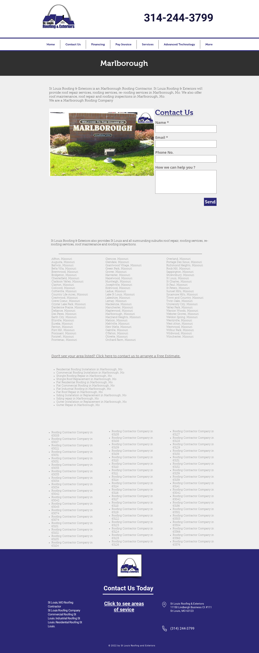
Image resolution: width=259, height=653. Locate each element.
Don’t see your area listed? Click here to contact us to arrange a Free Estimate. (115, 355)
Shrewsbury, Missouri (180, 275)
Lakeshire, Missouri (117, 298)
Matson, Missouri (116, 320)
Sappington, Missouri (179, 272)
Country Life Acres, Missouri (69, 294)
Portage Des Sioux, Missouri (184, 262)
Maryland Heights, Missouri (122, 317)
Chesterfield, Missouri (65, 278)
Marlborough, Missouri (120, 314)
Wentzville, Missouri (179, 320)
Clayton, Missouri (62, 285)
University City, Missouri (181, 304)
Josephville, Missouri (118, 285)
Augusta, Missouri (63, 262)
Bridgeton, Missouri (63, 275)
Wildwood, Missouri (179, 333)
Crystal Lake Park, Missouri (68, 304)
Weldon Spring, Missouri (181, 317)
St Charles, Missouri (179, 281)
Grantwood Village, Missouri (123, 265)
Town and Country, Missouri (184, 298)
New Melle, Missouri (118, 327)
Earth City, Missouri (63, 317)
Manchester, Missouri (119, 307)
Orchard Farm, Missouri (120, 340)
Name (160, 122)
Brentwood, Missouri (64, 272)
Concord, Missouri (63, 288)
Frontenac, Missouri (64, 340)
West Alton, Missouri (179, 324)
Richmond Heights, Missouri (184, 265)
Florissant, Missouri (63, 333)
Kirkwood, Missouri (117, 288)
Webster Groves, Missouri (182, 314)
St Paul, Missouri (176, 285)
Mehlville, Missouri (117, 324)
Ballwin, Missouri (62, 265)
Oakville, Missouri (116, 330)
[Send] (210, 202)
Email (160, 137)
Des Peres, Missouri (63, 314)
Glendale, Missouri (117, 262)
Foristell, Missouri (62, 336)
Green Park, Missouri (118, 268)
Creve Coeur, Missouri (65, 301)
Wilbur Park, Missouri (180, 330)
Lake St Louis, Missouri (120, 294)
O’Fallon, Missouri (116, 333)
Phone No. (164, 152)
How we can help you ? (175, 167)
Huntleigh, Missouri (118, 281)
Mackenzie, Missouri (118, 304)
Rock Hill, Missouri (178, 268)
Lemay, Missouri (115, 301)
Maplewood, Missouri (119, 311)
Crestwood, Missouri (64, 298)
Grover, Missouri (115, 272)
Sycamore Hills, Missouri (182, 294)
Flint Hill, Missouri (62, 330)
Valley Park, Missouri (179, 307)
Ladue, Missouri (115, 291)
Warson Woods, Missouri (182, 311)
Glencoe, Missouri (116, 259)
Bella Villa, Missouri (63, 268)
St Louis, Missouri (177, 278)
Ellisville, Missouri (62, 320)
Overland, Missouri (178, 259)
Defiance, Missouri (63, 311)
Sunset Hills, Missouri (180, 291)
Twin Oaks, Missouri (179, 301)
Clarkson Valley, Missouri (67, 281)
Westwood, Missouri (179, 327)
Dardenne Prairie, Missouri (68, 307)
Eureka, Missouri (62, 324)
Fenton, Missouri (62, 327)
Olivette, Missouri (116, 336)
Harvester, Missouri (117, 275)
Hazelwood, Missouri (118, 278)
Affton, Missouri (61, 259)
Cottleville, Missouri (63, 291)
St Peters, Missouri (178, 288)
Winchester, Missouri (179, 336)
